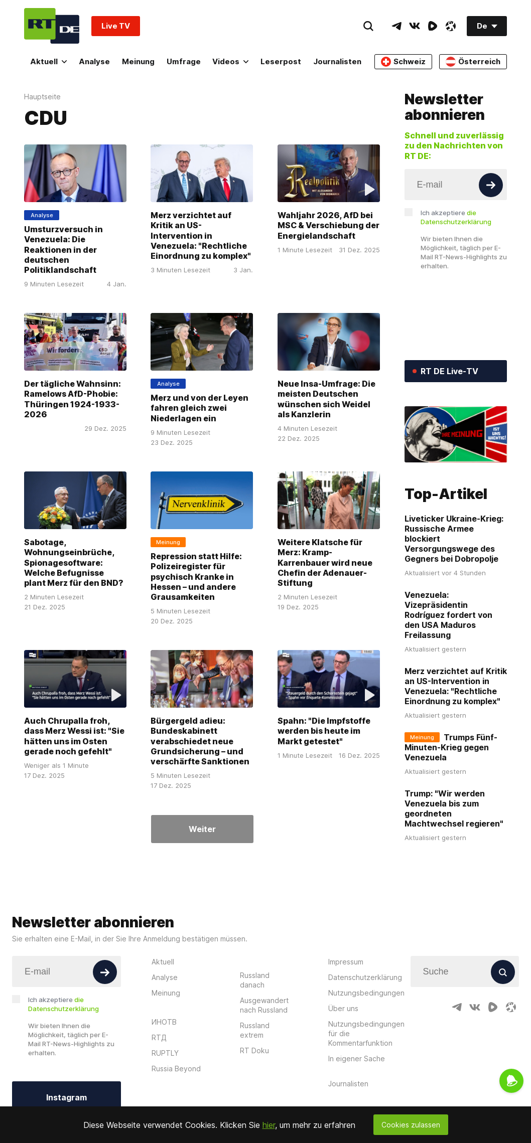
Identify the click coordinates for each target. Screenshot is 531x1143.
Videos (230, 61)
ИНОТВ (164, 1022)
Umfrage (184, 61)
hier (268, 1125)
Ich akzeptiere (456, 217)
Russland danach (255, 980)
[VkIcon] (415, 26)
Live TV (115, 26)
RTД (159, 1037)
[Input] (456, 184)
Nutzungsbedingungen (366, 993)
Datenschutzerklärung (365, 977)
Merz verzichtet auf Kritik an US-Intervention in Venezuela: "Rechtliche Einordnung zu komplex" (201, 235)
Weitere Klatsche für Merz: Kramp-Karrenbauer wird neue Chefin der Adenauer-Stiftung (325, 562)
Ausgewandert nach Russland (264, 1005)
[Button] (491, 185)
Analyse (94, 61)
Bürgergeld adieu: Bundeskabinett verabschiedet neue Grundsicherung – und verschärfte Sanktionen (200, 741)
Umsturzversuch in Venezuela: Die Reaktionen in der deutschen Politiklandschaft (63, 249)
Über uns (343, 1008)
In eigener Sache (356, 1058)
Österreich (473, 62)
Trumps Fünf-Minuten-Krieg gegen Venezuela (451, 747)
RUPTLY (165, 1053)
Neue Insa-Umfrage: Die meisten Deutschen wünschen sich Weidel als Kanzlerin (326, 399)
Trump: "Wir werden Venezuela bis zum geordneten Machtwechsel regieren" (454, 808)
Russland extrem (255, 1030)
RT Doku (254, 1050)
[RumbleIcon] (433, 26)
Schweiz (403, 62)
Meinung (138, 61)
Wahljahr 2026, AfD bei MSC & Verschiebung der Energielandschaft (328, 225)
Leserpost (280, 61)
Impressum (345, 961)
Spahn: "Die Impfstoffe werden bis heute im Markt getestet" (324, 731)
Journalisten (337, 61)
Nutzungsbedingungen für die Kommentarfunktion (366, 1033)
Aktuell (48, 61)
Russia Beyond (176, 1068)
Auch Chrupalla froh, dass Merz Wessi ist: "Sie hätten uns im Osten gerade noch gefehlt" (74, 736)
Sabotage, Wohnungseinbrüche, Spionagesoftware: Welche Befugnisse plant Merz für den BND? (73, 562)
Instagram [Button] (66, 1097)
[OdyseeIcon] (451, 26)
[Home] (51, 26)
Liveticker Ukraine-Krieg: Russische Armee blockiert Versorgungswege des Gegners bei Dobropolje (454, 539)
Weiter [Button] (202, 829)
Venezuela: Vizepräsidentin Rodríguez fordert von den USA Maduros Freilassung (448, 615)
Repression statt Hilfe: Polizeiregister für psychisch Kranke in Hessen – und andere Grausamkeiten (196, 576)
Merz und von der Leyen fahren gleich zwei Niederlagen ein (199, 408)
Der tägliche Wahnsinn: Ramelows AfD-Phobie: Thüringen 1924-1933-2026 (72, 399)
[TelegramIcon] (396, 26)
